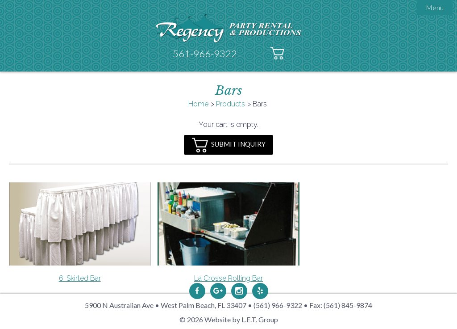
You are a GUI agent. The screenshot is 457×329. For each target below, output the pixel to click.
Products (230, 104)
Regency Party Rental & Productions (229, 27)
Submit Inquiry (229, 145)
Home (198, 104)
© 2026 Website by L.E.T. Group (228, 319)
